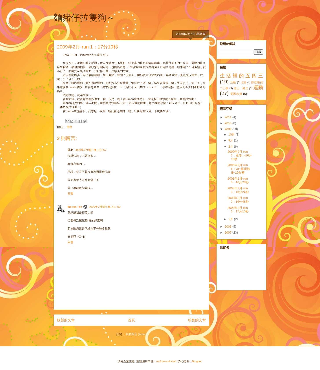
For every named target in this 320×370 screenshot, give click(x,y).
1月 (231, 219)
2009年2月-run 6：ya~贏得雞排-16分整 (239, 168)
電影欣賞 (236, 94)
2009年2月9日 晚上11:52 (105, 206)
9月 (231, 140)
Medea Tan (75, 206)
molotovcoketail (166, 361)
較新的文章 (66, 320)
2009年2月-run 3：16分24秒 (238, 190)
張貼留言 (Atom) (136, 334)
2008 (228, 226)
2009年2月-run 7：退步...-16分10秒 (240, 155)
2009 (228, 129)
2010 (228, 123)
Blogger (197, 361)
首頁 (131, 320)
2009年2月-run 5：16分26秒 (238, 180)
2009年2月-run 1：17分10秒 (238, 209)
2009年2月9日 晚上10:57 (91, 150)
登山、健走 (241, 88)
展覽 (243, 82)
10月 (231, 134)
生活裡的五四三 (241, 75)
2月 (231, 146)
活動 (233, 82)
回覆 (70, 193)
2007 (228, 232)
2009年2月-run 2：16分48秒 (238, 199)
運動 (69, 127)
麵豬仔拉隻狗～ (84, 17)
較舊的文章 (197, 320)
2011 (228, 117)
